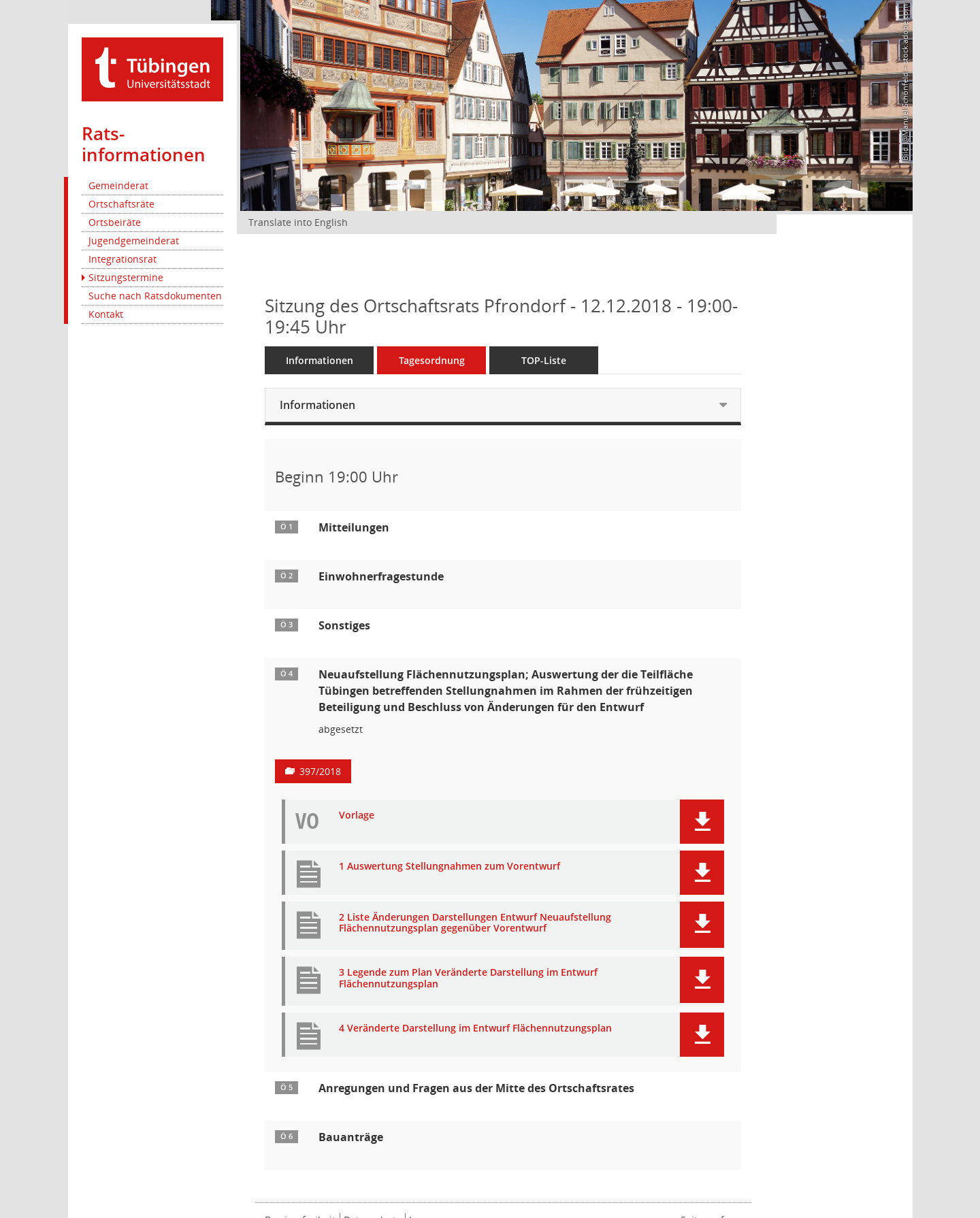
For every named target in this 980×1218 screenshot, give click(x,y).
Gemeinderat (118, 185)
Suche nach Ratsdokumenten (155, 295)
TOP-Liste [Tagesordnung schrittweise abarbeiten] (543, 360)
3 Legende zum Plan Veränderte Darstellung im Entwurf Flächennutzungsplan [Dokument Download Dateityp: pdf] (468, 978)
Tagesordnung (432, 360)
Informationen (319, 360)
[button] (702, 822)
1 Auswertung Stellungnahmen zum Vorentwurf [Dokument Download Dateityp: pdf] (449, 866)
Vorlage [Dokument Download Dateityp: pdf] (356, 815)
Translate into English (298, 222)
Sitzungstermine (125, 277)
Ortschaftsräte (121, 203)
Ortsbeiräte (114, 222)
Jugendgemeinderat (133, 240)
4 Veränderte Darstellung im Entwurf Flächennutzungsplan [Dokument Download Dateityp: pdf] (475, 1028)
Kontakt (105, 314)
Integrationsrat (122, 258)
